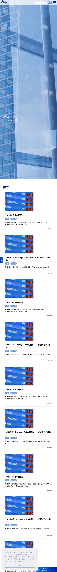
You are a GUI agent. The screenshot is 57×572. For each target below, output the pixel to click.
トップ (3, 9)
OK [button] (20, 565)
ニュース (11, 9)
